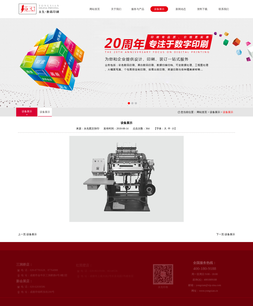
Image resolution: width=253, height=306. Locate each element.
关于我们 (116, 9)
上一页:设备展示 (27, 234)
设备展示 (159, 9)
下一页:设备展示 (225, 234)
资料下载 (202, 9)
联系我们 (224, 9)
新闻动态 (181, 9)
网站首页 (95, 9)
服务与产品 (137, 9)
